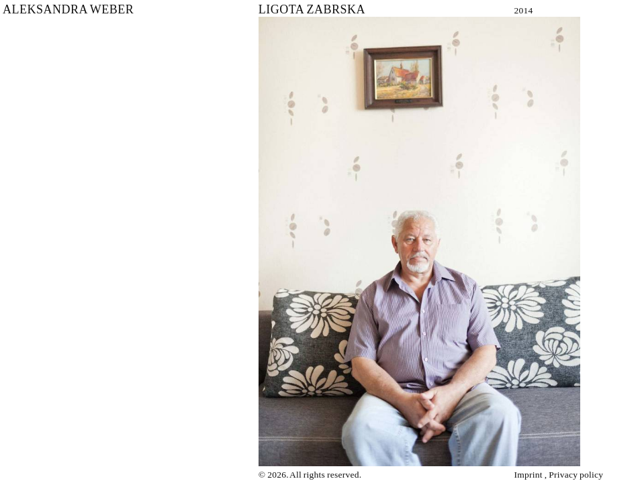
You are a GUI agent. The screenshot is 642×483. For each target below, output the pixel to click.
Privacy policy (576, 475)
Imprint (528, 475)
